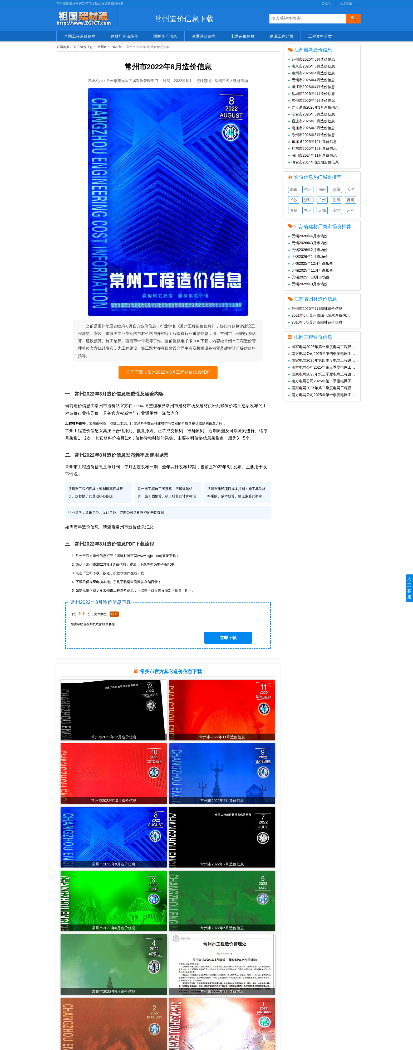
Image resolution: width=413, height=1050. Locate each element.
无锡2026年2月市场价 (308, 250)
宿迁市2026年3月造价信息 (311, 121)
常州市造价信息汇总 (142, 549)
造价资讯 (66, 1031)
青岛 (293, 210)
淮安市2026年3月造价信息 (311, 114)
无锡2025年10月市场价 (309, 277)
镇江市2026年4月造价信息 (311, 87)
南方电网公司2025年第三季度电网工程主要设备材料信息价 (324, 367)
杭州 (308, 189)
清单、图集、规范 (73, 1006)
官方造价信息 (83, 47)
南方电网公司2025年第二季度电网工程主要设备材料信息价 (324, 381)
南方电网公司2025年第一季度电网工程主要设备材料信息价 (324, 395)
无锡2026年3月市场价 (308, 243)
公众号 (326, 3)
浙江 (308, 200)
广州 (322, 200)
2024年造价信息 (146, 990)
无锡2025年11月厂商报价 (310, 270)
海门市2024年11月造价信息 (312, 155)
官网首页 (63, 47)
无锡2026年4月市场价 (308, 236)
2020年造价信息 (146, 1022)
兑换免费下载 (291, 990)
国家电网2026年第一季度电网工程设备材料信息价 (324, 347)
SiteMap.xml (290, 998)
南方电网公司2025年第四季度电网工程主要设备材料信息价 (324, 353)
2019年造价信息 (146, 1031)
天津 (350, 189)
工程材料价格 (70, 1022)
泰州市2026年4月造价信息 (311, 73)
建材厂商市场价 (124, 36)
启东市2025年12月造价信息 (312, 148)
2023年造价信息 (146, 998)
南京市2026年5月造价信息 (311, 66)
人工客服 (346, 3)
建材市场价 (68, 982)
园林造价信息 (165, 36)
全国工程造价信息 (80, 36)
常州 (308, 210)
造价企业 (66, 1014)
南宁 (336, 210)
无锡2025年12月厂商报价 (310, 263)
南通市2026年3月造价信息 (311, 128)
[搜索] (353, 18)
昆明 (350, 200)
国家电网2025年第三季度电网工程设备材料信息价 (324, 374)
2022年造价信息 (146, 1006)
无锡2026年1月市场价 (308, 256)
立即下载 (238, 644)
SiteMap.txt (289, 1006)
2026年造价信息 (146, 973)
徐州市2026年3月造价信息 (311, 135)
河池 (350, 210)
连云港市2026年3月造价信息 (313, 107)
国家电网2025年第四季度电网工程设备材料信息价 (324, 360)
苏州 (336, 200)
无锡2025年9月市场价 (308, 284)
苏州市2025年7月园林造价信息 (315, 308)
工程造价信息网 (219, 982)
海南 (322, 189)
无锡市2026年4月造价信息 (311, 80)
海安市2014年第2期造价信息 (313, 162)
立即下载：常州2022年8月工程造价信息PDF (168, 377)
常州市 (102, 47)
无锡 (322, 210)
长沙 (293, 200)
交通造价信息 (204, 36)
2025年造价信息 (146, 982)
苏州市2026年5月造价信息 (311, 59)
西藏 (336, 189)
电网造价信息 (242, 36)
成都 (293, 189)
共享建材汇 (215, 973)
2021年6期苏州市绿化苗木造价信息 (319, 315)
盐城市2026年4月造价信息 (311, 93)
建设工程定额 (281, 36)
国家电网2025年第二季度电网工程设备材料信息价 (324, 388)
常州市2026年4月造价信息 (311, 100)
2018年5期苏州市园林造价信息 (315, 322)
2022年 (116, 47)
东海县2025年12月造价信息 (312, 141)
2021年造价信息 (146, 1014)
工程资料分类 (320, 36)
